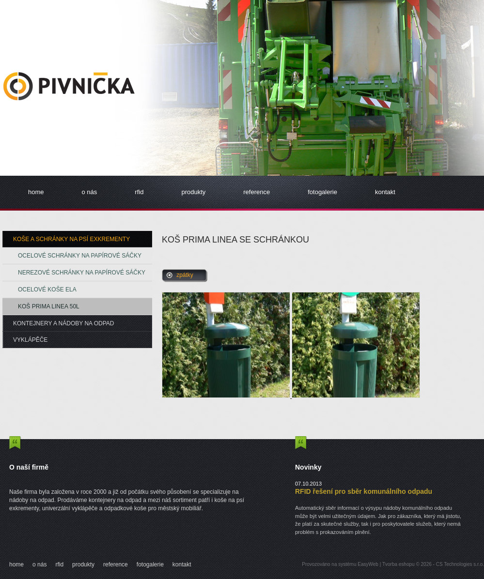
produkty (193, 192)
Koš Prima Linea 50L (48, 306)
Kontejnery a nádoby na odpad (63, 323)
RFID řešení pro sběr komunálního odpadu (363, 491)
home (36, 192)
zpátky (184, 275)
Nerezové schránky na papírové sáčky (81, 272)
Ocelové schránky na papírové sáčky (79, 255)
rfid (139, 192)
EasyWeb (368, 564)
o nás (89, 192)
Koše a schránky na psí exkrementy (71, 239)
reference (256, 192)
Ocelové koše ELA (47, 289)
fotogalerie (322, 192)
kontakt (385, 192)
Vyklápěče (30, 339)
